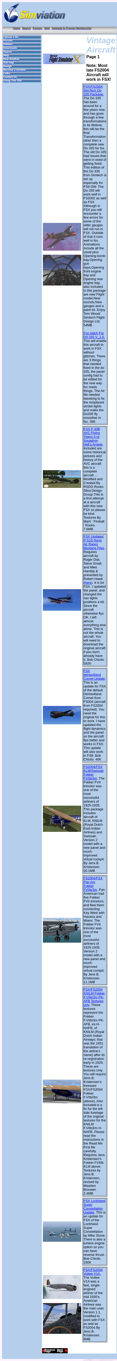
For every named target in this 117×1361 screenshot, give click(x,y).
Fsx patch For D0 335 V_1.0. (94, 335)
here (88, 583)
